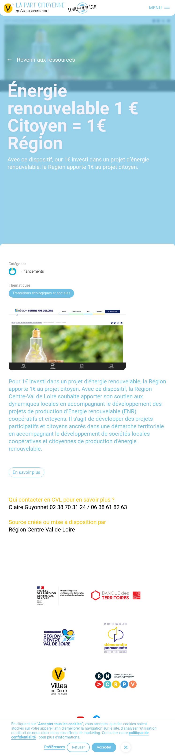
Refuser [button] (78, 747)
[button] (126, 747)
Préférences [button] (54, 747)
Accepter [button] (104, 747)
